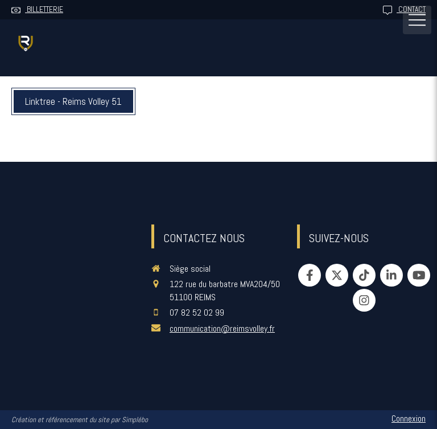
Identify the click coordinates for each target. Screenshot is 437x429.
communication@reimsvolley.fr (222, 328)
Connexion (408, 418)
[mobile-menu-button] (417, 20)
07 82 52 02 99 (197, 312)
